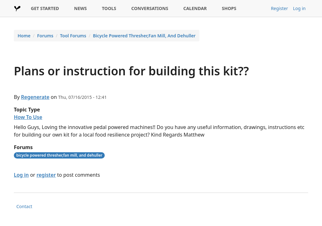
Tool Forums (73, 36)
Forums (45, 36)
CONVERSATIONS (149, 8)
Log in (299, 8)
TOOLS (109, 8)
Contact (24, 206)
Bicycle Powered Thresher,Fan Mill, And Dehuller (144, 36)
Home (24, 36)
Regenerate (35, 97)
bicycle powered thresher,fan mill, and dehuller (59, 155)
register (46, 174)
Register (279, 8)
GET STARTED (45, 8)
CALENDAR (195, 8)
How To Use (28, 117)
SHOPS (229, 8)
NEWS (80, 8)
